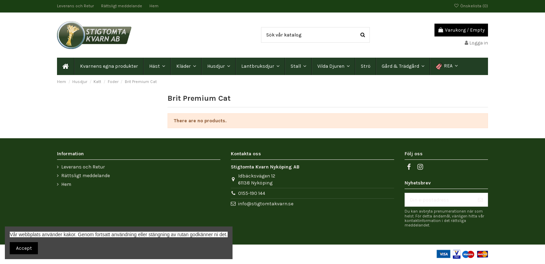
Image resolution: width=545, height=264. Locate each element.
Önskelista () (471, 5)
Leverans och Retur (76, 5)
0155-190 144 (251, 193)
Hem (153, 5)
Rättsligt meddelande (122, 5)
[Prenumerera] (480, 199)
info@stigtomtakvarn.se (265, 204)
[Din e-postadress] (439, 199)
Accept (24, 248)
